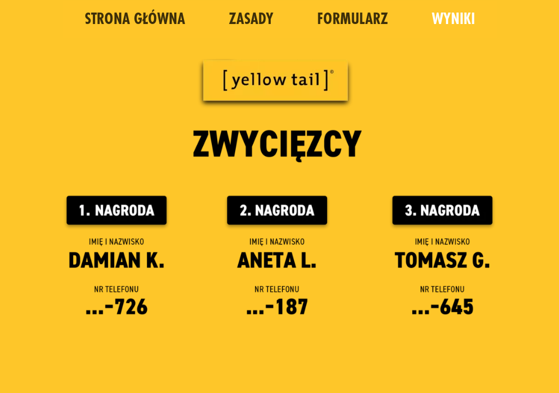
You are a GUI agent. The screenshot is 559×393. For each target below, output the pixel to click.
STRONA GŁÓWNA (135, 19)
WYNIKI (453, 19)
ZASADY (251, 19)
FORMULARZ (352, 19)
